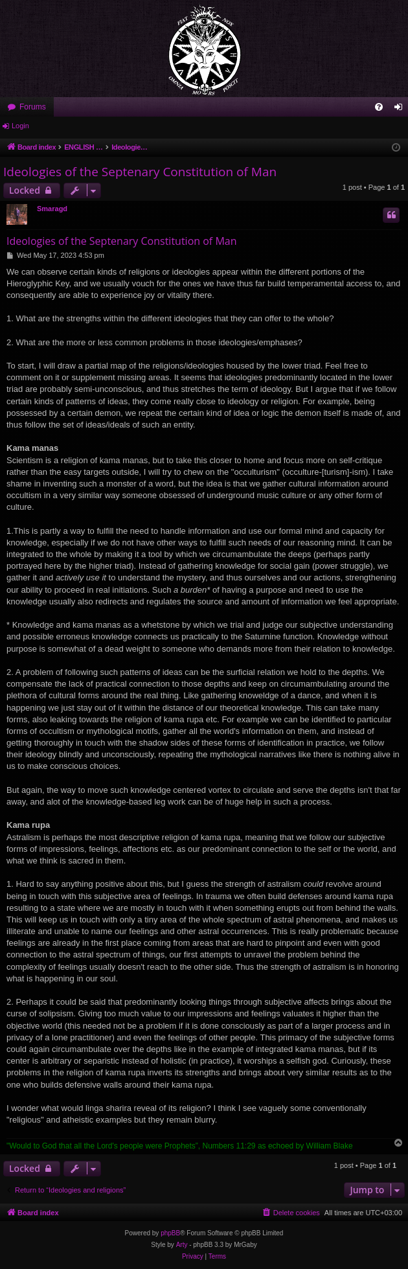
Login (20, 126)
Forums (32, 106)
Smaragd (52, 208)
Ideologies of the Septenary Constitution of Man (140, 171)
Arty (182, 1244)
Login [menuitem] (401, 109)
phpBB (170, 1233)
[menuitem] (379, 107)
